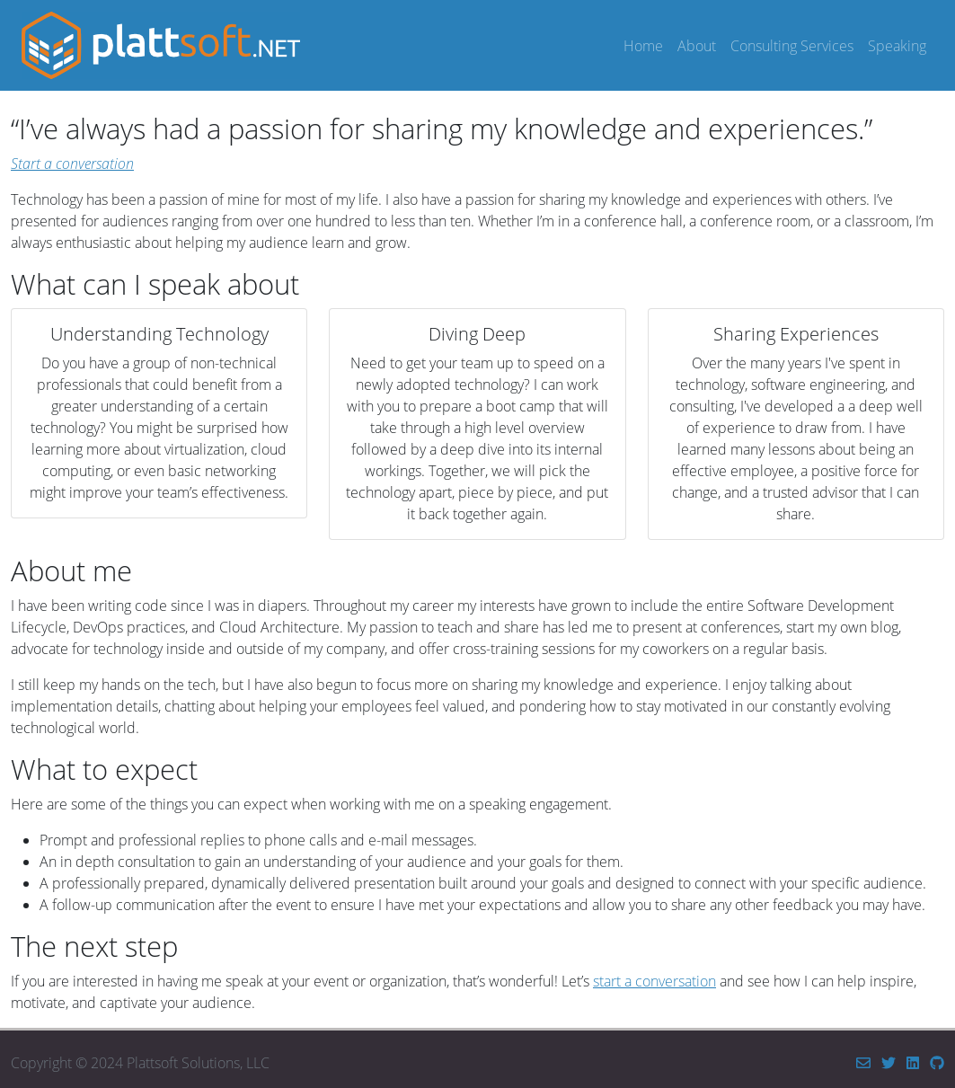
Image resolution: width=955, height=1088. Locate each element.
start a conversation (654, 981)
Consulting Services (791, 46)
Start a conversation (72, 163)
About (696, 46)
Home (643, 46)
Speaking (897, 46)
